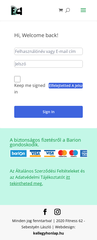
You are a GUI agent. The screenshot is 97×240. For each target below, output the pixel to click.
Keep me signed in (29, 89)
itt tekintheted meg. (40, 180)
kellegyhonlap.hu (48, 233)
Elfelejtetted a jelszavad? (66, 85)
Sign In (49, 111)
